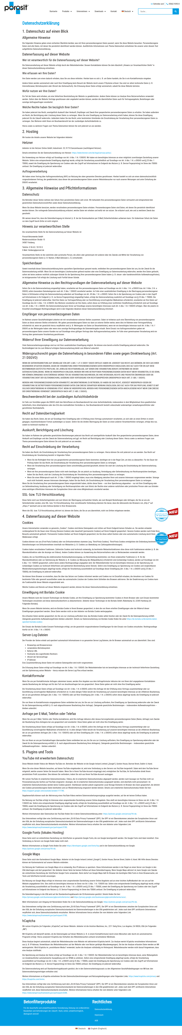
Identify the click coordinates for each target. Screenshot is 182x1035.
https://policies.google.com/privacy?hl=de (119, 814)
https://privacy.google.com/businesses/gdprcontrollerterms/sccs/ (100, 897)
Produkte (67, 11)
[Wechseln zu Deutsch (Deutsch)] (80, 1028)
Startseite (53, 11)
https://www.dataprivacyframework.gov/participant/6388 (44, 993)
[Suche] (176, 11)
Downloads (100, 11)
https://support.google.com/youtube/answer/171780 (43, 791)
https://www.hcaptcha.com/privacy (142, 976)
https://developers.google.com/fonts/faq (83, 846)
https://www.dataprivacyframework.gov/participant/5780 (44, 827)
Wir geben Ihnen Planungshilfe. (36, 1018)
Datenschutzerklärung (103, 1009)
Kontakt (114, 11)
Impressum (99, 1015)
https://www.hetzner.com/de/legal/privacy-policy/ (91, 153)
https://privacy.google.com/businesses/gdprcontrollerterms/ (46, 897)
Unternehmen (83, 11)
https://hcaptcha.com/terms (33, 979)
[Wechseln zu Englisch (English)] (97, 1028)
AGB (96, 1020)
